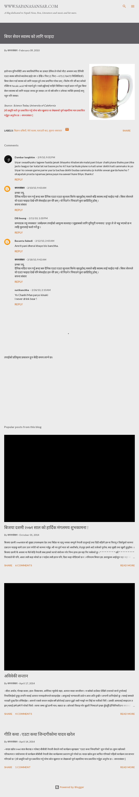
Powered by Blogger (69, 787)
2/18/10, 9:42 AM (36, 259)
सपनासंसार (20, 187)
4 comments (23, 713)
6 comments (23, 565)
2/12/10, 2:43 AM (44, 240)
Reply (19, 179)
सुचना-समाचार (55, 130)
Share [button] (127, 130)
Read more (127, 565)
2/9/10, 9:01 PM (46, 157)
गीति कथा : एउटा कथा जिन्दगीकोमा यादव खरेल (39, 734)
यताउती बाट (42, 130)
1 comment (23, 767)
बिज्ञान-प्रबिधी (20, 130)
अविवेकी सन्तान (16, 676)
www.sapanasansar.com (31, 6)
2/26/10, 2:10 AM (41, 289)
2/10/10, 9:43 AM (36, 187)
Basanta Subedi (24, 240)
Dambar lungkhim (25, 157)
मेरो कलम (31, 130)
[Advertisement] (69, 389)
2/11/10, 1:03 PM (38, 218)
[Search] (124, 6)
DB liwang (20, 218)
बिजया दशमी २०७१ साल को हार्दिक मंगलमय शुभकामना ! (46, 527)
